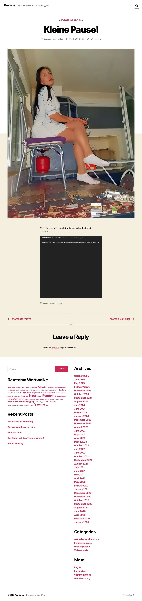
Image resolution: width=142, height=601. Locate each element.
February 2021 (82, 485)
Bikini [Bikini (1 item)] (27, 387)
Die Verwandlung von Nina (21, 427)
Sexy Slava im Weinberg (20, 421)
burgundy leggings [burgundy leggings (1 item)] (60, 387)
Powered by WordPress (36, 595)
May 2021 (79, 474)
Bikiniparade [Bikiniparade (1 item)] (33, 387)
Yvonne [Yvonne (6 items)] (39, 404)
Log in (77, 567)
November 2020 (82, 496)
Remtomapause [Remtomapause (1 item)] (61, 396)
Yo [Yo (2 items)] (47, 402)
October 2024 (81, 394)
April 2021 (79, 478)
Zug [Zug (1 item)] (47, 405)
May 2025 (79, 383)
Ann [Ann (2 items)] (9, 387)
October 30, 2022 (76, 39)
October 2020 (81, 500)
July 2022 (79, 449)
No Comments (95, 39)
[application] (71, 267)
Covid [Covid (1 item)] (17, 390)
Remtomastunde (83, 543)
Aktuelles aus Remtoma (71, 20)
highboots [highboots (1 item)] (18, 392)
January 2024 (81, 416)
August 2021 (81, 463)
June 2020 (80, 511)
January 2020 (81, 522)
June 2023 (79, 430)
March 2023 (80, 441)
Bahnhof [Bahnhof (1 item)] (18, 387)
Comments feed (82, 574)
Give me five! (15, 432)
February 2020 (82, 518)
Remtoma (9, 5)
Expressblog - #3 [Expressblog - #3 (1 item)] (53, 390)
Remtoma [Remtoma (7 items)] (49, 395)
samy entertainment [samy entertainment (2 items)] (16, 399)
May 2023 (79, 434)
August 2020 (81, 507)
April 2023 (79, 438)
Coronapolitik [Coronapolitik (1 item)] (11, 390)
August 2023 (81, 427)
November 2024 (82, 390)
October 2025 (81, 376)
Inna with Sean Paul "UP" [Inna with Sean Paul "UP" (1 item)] (48, 392)
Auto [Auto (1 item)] (13, 387)
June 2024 (80, 408)
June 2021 (79, 471)
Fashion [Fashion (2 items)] (62, 390)
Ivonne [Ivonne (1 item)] (58, 392)
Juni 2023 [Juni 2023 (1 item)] (10, 396)
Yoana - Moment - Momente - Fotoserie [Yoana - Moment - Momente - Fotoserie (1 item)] (18, 405)
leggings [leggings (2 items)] (24, 396)
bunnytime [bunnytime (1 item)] (51, 387)
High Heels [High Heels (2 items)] (27, 393)
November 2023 (82, 423)
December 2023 (82, 420)
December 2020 (82, 493)
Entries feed (80, 571)
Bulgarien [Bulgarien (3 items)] (42, 387)
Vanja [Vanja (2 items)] (10, 402)
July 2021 (79, 467)
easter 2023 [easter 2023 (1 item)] (44, 390)
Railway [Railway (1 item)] (39, 396)
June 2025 (79, 379)
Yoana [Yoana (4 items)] (52, 401)
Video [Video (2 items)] (15, 402)
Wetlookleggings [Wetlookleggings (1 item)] (40, 402)
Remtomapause (49, 303)
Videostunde (81, 550)
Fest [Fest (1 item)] (9, 392)
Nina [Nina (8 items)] (32, 395)
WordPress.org (82, 578)
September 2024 (83, 398)
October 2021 (81, 456)
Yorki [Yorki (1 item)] (31, 405)
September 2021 (83, 460)
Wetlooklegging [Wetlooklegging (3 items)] (26, 401)
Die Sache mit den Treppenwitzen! (26, 438)
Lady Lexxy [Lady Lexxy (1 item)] (17, 396)
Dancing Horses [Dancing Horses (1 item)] (24, 390)
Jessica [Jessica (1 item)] (63, 392)
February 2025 (82, 387)
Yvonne (59, 303)
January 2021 (81, 489)
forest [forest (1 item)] (13, 392)
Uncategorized (82, 546)
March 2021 (80, 482)
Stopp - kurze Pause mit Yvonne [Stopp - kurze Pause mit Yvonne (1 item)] (45, 399)
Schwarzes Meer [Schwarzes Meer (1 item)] (30, 399)
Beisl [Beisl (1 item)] (22, 387)
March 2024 (80, 412)
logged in (55, 348)
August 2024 (81, 401)
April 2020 (79, 515)
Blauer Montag (15, 443)
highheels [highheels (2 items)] (36, 393)
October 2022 (81, 445)
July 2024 (79, 405)
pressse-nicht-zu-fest (54, 39)
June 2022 (79, 452)
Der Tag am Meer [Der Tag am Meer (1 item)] (35, 390)
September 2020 (83, 504)
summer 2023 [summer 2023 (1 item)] (59, 399)
